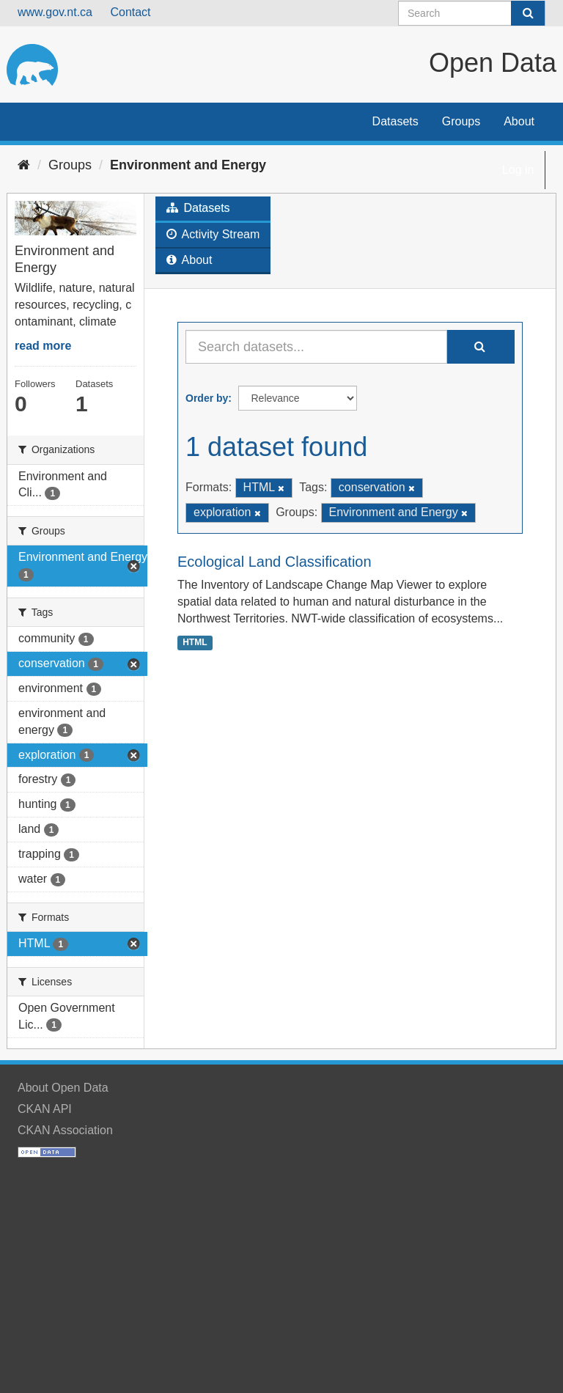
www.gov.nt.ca (55, 12)
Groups (461, 121)
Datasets (395, 121)
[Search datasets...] (316, 347)
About (519, 121)
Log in (518, 169)
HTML (195, 642)
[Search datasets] (471, 13)
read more (43, 345)
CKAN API (45, 1109)
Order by (206, 398)
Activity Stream (213, 234)
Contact (130, 12)
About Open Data (63, 1087)
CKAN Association (65, 1130)
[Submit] (528, 13)
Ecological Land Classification (274, 562)
